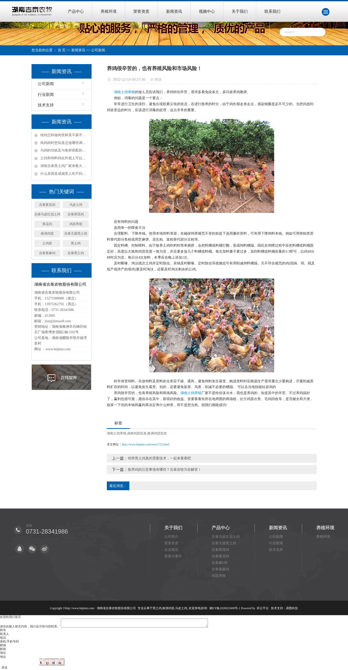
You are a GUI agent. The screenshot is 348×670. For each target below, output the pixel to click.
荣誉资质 (141, 11)
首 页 (62, 50)
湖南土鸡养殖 (124, 92)
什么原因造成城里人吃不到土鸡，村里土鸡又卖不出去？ (64, 174)
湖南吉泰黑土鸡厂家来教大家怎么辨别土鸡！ (64, 166)
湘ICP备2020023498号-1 (224, 608)
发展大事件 (173, 556)
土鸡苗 (47, 243)
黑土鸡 (76, 243)
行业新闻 (46, 94)
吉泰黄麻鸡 (47, 253)
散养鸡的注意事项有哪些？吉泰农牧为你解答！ (164, 469)
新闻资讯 (174, 11)
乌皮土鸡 (75, 205)
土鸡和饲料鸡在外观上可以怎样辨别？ (64, 158)
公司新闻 (98, 50)
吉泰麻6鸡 (219, 563)
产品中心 (76, 11)
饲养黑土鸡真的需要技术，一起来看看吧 (159, 458)
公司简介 (171, 537)
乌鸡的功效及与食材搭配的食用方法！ (64, 150)
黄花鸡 (47, 224)
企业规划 (171, 550)
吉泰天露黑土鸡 (75, 233)
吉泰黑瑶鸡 (76, 214)
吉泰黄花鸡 (47, 205)
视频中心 (207, 11)
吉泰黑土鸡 (76, 253)
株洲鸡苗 (47, 233)
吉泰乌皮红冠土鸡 (47, 214)
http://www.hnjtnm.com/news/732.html (145, 444)
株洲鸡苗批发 (157, 433)
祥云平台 (263, 608)
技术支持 (46, 105)
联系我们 (272, 11)
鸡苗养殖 (75, 224)
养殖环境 (109, 11)
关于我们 (240, 11)
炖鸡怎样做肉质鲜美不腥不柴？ (64, 135)
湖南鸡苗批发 (137, 433)
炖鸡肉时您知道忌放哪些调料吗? (64, 143)
